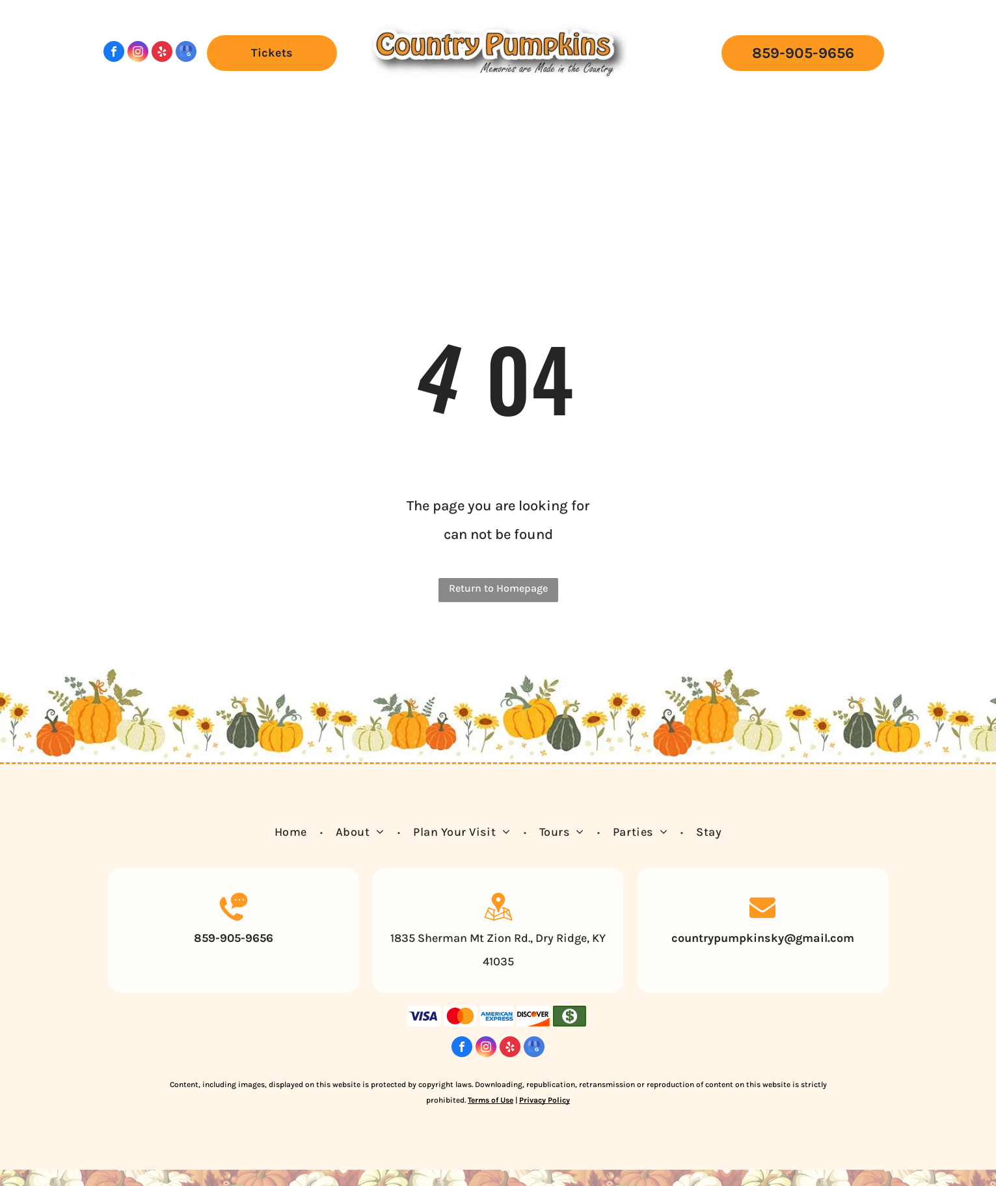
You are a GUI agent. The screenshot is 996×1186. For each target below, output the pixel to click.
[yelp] (162, 53)
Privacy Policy (544, 1100)
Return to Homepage (498, 588)
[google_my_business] (186, 53)
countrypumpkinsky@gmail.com (762, 938)
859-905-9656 (233, 938)
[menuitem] (181, 102)
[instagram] (138, 53)
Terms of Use (490, 1100)
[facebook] (113, 53)
